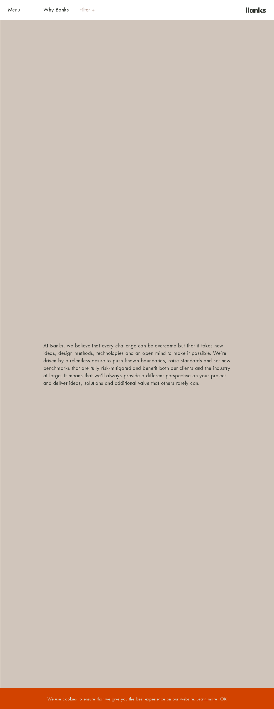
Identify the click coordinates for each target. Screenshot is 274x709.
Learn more (207, 699)
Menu (14, 9)
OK (223, 699)
